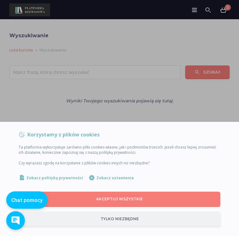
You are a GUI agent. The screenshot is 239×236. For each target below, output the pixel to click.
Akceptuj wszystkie (119, 199)
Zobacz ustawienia (115, 177)
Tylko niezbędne (120, 218)
